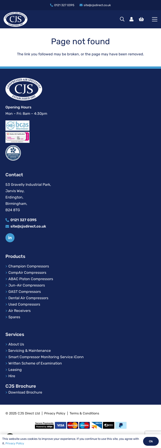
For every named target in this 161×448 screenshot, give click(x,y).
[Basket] (141, 19)
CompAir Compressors (27, 272)
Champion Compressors (28, 266)
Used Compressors (24, 304)
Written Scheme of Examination (35, 363)
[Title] (10, 237)
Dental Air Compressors (28, 298)
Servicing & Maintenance (29, 350)
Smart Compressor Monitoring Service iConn (46, 357)
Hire (11, 376)
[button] (122, 19)
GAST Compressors (24, 291)
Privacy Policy (54, 413)
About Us (16, 344)
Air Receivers (19, 310)
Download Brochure (25, 392)
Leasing (15, 369)
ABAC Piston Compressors (30, 279)
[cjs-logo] (15, 19)
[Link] (131, 19)
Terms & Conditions (84, 413)
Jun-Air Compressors (26, 285)
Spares (14, 317)
